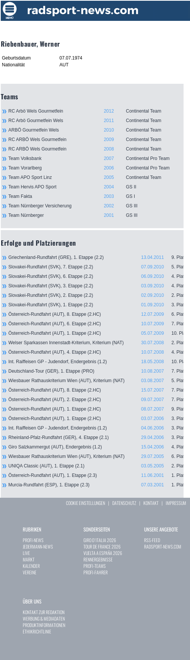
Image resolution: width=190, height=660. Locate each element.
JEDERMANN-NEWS (38, 546)
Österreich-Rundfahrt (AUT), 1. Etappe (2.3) (96, 475)
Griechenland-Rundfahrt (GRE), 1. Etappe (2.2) (96, 257)
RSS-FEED (152, 540)
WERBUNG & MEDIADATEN (44, 618)
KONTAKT (151, 503)
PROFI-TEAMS (94, 566)
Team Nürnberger (96, 215)
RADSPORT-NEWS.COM (162, 546)
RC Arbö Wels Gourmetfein (96, 111)
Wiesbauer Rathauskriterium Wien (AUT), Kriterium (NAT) (96, 380)
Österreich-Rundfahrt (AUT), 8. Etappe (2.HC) (96, 314)
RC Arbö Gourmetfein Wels (96, 120)
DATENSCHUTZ (124, 503)
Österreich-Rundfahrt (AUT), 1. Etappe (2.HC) (96, 333)
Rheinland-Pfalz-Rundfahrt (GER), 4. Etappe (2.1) (96, 437)
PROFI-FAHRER (95, 572)
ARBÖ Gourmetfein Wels (96, 130)
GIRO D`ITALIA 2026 (99, 540)
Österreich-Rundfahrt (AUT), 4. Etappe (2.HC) (96, 352)
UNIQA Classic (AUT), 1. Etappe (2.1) (96, 466)
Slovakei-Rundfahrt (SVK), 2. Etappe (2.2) (96, 295)
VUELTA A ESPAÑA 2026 (102, 553)
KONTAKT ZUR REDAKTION (43, 612)
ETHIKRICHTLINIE (37, 631)
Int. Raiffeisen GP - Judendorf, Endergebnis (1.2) (96, 361)
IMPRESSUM (176, 503)
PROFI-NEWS (33, 540)
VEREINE (29, 572)
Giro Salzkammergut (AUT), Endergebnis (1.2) (96, 447)
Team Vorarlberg (96, 168)
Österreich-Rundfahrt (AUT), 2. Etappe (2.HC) (96, 399)
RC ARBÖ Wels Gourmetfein (96, 139)
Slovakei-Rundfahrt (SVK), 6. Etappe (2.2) (96, 276)
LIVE (26, 553)
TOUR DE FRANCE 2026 (102, 546)
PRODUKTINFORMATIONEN (44, 625)
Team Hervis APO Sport (96, 187)
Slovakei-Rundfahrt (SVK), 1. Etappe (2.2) (96, 304)
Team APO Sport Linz (96, 177)
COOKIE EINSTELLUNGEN (85, 503)
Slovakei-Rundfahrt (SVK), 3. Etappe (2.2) (96, 285)
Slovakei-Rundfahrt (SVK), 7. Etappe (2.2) (96, 267)
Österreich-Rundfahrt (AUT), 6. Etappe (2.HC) (96, 323)
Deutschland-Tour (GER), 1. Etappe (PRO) (96, 371)
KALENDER (31, 566)
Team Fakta (96, 196)
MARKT (29, 559)
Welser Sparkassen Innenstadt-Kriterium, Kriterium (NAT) (96, 342)
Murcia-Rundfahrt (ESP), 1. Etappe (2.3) (96, 485)
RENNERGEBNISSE (98, 559)
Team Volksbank (96, 158)
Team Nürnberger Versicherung (96, 206)
